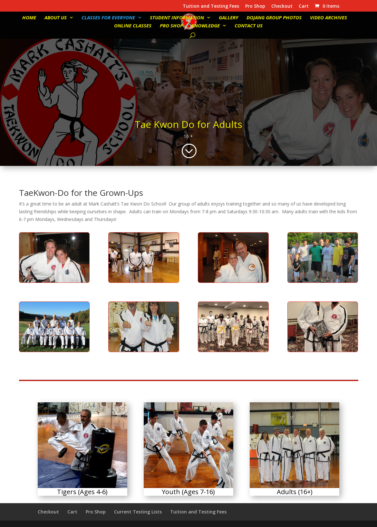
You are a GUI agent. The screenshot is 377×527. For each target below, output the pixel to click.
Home (29, 18)
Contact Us (249, 26)
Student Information (177, 18)
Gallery (228, 18)
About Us (55, 18)
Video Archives (328, 18)
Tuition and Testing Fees (211, 6)
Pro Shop (255, 6)
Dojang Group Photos (274, 18)
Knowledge (205, 26)
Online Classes (132, 26)
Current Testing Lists (138, 512)
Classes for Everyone (108, 18)
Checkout (282, 6)
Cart (304, 6)
